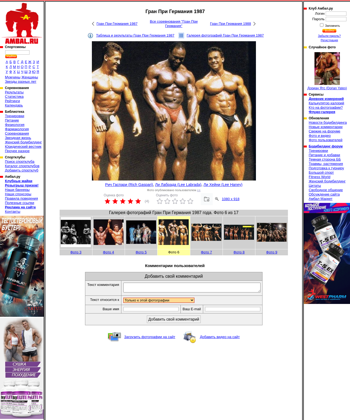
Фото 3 (75, 252)
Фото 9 (271, 252)
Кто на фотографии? (326, 107)
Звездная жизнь (18, 138)
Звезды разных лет (20, 81)
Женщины (29, 77)
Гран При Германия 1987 (117, 24)
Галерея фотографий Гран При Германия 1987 (225, 35)
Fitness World (319, 177)
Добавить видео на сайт (220, 338)
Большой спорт (321, 172)
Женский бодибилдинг (23, 142)
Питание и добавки (324, 155)
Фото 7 (206, 252)
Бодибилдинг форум (326, 146)
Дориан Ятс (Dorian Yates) (327, 71)
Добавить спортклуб (21, 170)
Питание (12, 120)
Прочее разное (17, 151)
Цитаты (315, 186)
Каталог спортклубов (22, 166)
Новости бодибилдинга (328, 122)
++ (199, 190)
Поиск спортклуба (19, 161)
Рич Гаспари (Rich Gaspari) (129, 184)
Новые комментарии (326, 127)
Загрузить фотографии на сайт (149, 338)
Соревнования (17, 133)
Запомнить (332, 25)
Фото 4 (108, 252)
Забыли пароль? (329, 35)
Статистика (14, 96)
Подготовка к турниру (326, 168)
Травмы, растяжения (326, 164)
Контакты (12, 211)
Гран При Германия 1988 (230, 24)
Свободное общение (326, 190)
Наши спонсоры (18, 194)
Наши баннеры (17, 190)
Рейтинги (12, 101)
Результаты (14, 92)
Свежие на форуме (324, 131)
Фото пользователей (325, 140)
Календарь (14, 105)
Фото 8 (239, 252)
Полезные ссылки (19, 203)
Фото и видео (320, 136)
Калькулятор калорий (326, 103)
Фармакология (17, 129)
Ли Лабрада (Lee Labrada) (178, 184)
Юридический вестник (23, 146)
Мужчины (13, 77)
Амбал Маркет (320, 199)
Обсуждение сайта (324, 194)
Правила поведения (21, 198)
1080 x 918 (230, 199)
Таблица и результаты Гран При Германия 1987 (135, 35)
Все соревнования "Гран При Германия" (174, 23)
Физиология (14, 125)
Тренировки (14, 116)
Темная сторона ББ (325, 159)
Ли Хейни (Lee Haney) (222, 184)
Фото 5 (141, 252)
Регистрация (329, 40)
